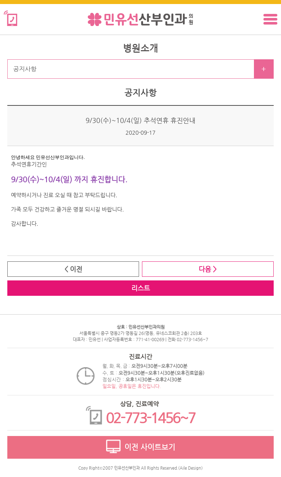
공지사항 (25, 68)
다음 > (208, 269)
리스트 (140, 288)
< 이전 (73, 269)
